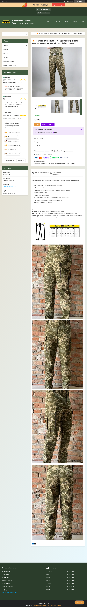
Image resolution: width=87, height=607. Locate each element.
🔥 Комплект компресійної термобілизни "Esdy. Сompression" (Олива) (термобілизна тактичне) (14, 88)
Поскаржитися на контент (39, 605)
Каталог (57, 21)
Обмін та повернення (9, 65)
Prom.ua (52, 602)
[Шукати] (26, 34)
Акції (66, 21)
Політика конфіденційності (54, 605)
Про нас (5, 57)
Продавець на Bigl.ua (43, 603)
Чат (79, 602)
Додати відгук (10, 160)
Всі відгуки (21, 160)
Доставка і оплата (8, 61)
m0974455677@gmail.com (11, 187)
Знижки (5, 49)
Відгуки (75, 21)
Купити (37, 124)
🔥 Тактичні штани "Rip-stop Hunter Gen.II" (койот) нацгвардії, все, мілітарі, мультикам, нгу (14, 104)
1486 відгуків (69, 1)
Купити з (47, 124)
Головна (47, 21)
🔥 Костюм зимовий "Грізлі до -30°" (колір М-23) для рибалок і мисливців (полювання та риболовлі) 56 (15, 124)
